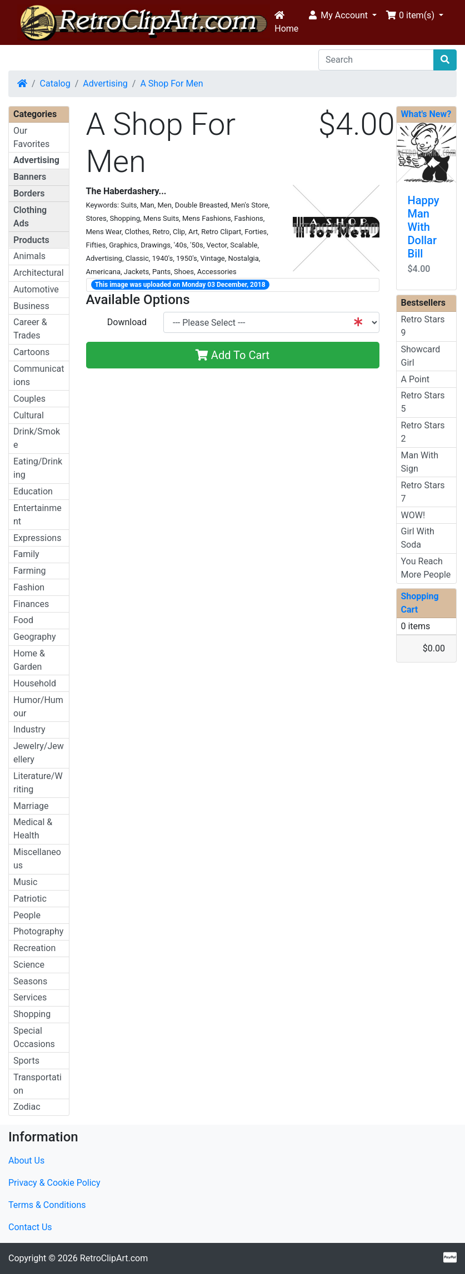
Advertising (105, 83)
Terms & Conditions (47, 1205)
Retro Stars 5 (423, 402)
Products (31, 240)
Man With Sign (420, 462)
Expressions (37, 538)
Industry (29, 729)
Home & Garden (29, 660)
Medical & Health (32, 829)
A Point (415, 379)
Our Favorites (31, 137)
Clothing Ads (30, 217)
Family (26, 554)
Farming (29, 570)
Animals (29, 256)
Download (127, 322)
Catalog (55, 83)
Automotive (36, 289)
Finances (31, 604)
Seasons (30, 981)
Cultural (28, 415)
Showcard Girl (421, 356)
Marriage (31, 806)
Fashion (28, 587)
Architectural (38, 272)
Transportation (37, 1084)
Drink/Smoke (36, 438)
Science (28, 964)
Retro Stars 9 (423, 326)
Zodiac (27, 1106)
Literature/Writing (38, 783)
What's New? (426, 114)
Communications (38, 375)
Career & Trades (30, 329)
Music (25, 882)
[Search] (376, 59)
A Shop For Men (171, 83)
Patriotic (30, 898)
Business (31, 306)
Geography (34, 636)
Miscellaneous (37, 859)
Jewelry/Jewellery (38, 753)
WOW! (413, 515)
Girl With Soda (417, 538)
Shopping (32, 1014)
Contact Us (30, 1227)
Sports (26, 1060)
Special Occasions (34, 1037)
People (27, 915)
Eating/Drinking (37, 468)
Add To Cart (232, 355)
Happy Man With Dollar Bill (423, 227)
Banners (29, 176)
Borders (28, 193)
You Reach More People (426, 568)
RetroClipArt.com (114, 1258)
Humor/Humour (38, 707)
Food (23, 620)
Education (33, 491)
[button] (342, 15)
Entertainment (37, 515)
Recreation (34, 948)
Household (34, 683)
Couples (29, 398)
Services (30, 997)
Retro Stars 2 (423, 432)
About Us (26, 1160)
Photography (38, 931)
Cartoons (31, 352)
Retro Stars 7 (423, 492)
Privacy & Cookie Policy (54, 1182)
